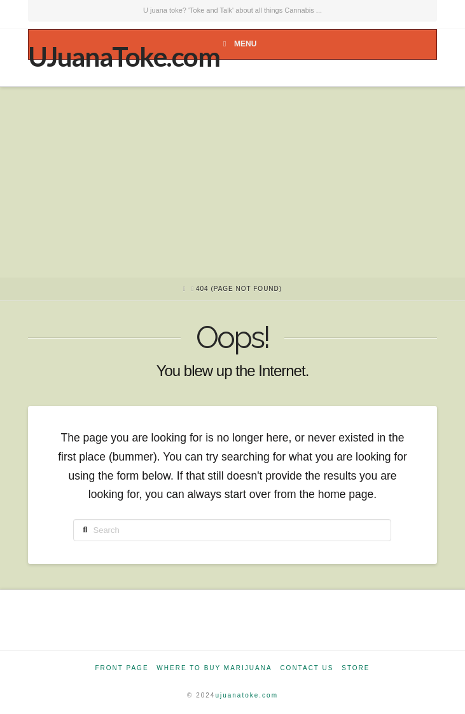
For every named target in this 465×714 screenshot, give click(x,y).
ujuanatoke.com (246, 695)
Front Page (121, 667)
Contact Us (306, 667)
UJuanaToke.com (123, 56)
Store (356, 667)
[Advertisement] (232, 182)
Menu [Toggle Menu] (237, 43)
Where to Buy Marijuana (214, 667)
